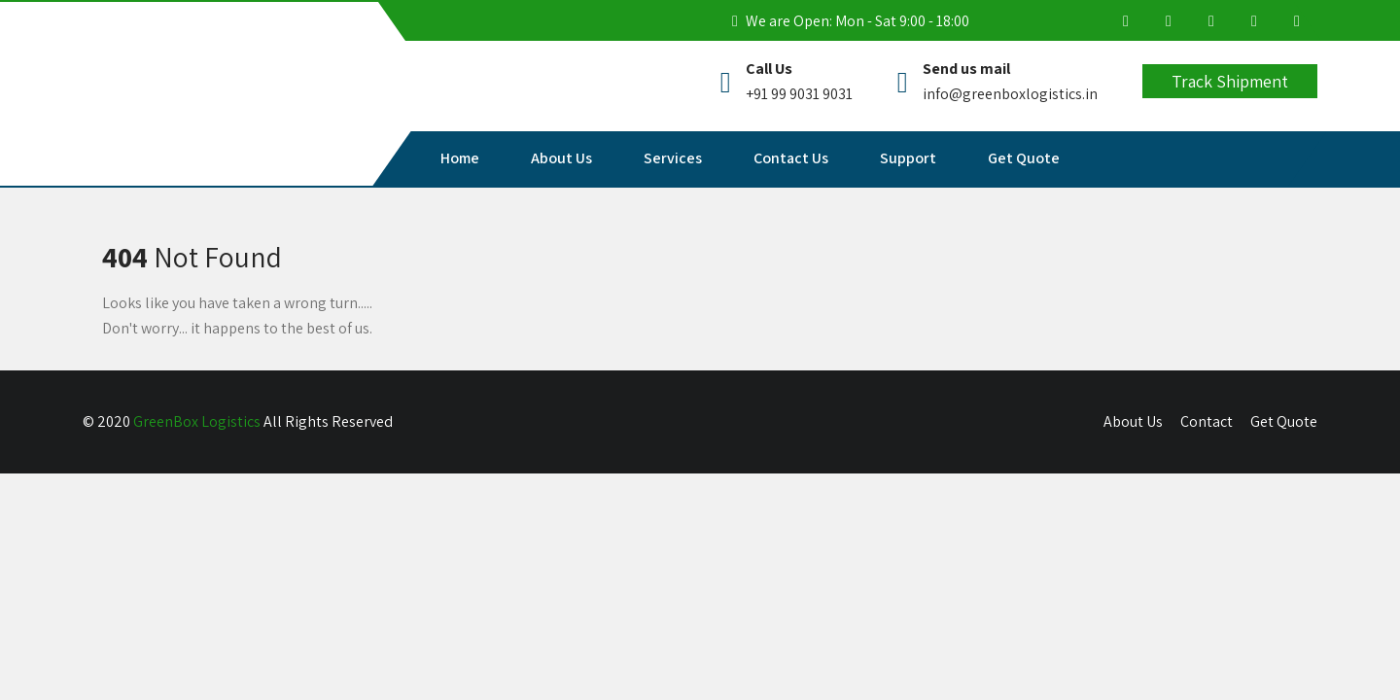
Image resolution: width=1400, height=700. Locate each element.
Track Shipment (1230, 81)
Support (908, 158)
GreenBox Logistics (197, 421)
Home (459, 158)
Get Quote (1024, 158)
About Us (561, 158)
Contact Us (790, 158)
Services (673, 158)
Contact (1206, 421)
